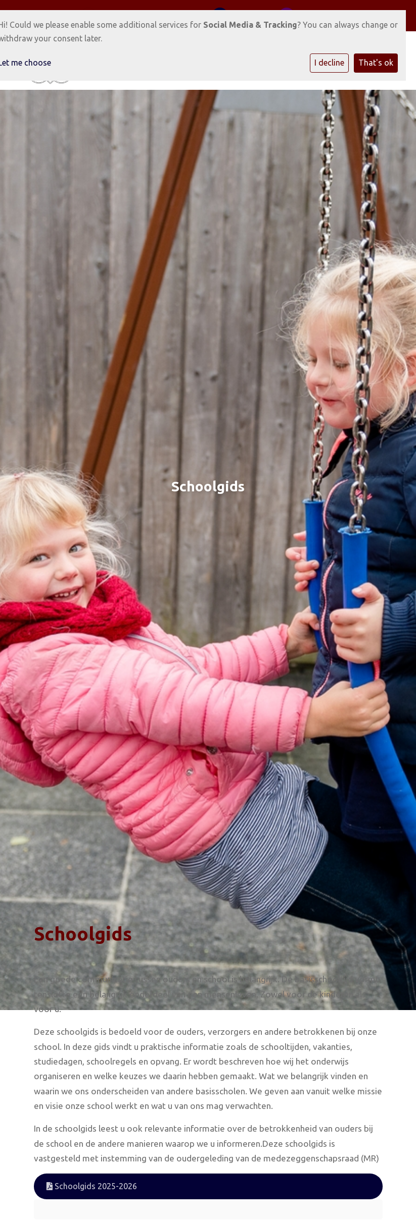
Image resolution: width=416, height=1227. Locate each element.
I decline (329, 62)
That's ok (375, 62)
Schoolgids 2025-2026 (92, 1186)
